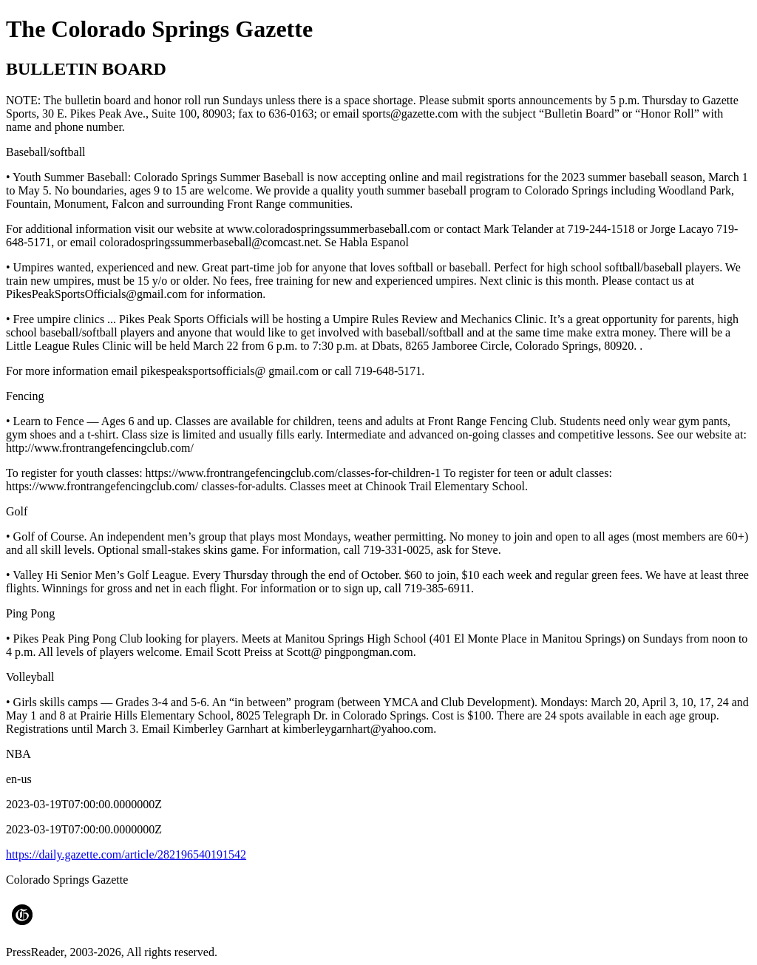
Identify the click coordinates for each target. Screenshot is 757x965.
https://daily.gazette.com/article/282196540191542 (126, 854)
